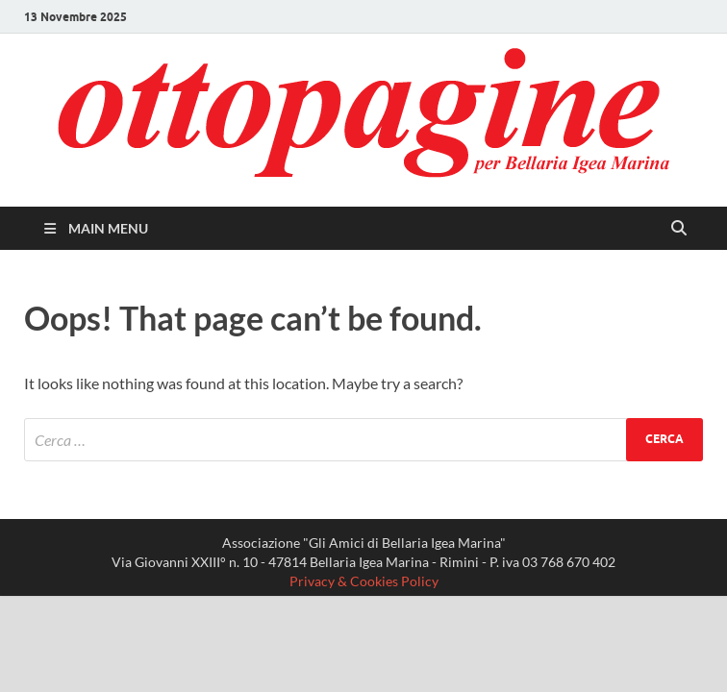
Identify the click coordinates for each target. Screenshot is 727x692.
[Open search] (678, 229)
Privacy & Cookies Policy (364, 581)
